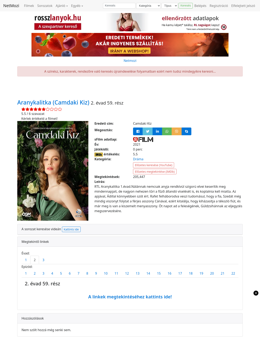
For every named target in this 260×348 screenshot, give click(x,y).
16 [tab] (169, 273)
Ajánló (60, 5)
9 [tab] (96, 273)
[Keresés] (119, 6)
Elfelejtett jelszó (243, 5)
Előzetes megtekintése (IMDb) (155, 171)
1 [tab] (26, 260)
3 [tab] (43, 260)
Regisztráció (219, 5)
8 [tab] (87, 273)
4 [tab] (52, 273)
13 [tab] (137, 273)
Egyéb (75, 5)
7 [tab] (78, 273)
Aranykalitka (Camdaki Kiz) (54, 102)
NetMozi (11, 5)
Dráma (138, 159)
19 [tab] (201, 273)
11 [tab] (116, 273)
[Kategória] (148, 6)
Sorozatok (44, 5)
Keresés (185, 5)
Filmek (29, 5)
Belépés (200, 5)
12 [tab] (127, 273)
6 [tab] (70, 273)
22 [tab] (233, 273)
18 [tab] (191, 273)
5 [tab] (61, 273)
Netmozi (130, 60)
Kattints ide (71, 229)
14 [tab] (148, 273)
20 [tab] (212, 273)
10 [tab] (105, 273)
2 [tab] (35, 260)
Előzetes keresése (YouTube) (153, 165)
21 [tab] (222, 273)
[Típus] (169, 6)
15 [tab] (159, 273)
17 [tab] (180, 273)
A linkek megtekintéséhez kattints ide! (130, 296)
